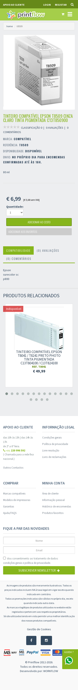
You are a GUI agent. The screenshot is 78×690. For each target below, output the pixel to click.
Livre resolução (50, 450)
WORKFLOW (50, 671)
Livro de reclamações (54, 457)
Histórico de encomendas (56, 506)
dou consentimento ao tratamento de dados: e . (30, 561)
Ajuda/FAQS (9, 513)
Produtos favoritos (52, 513)
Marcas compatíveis (14, 493)
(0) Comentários (18, 258)
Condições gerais (52, 437)
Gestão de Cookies (39, 629)
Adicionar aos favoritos (22, 231)
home (9, 26)
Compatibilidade (18, 250)
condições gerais (12, 563)
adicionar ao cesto (39, 222)
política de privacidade (37, 563)
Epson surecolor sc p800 (11, 274)
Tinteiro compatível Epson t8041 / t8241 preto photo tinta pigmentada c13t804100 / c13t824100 (39, 357)
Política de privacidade (55, 444)
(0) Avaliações (48, 250)
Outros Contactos (13, 467)
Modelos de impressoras (16, 500)
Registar (61, 4)
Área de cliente (50, 493)
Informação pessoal (53, 500)
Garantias (8, 506)
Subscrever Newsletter (39, 570)
